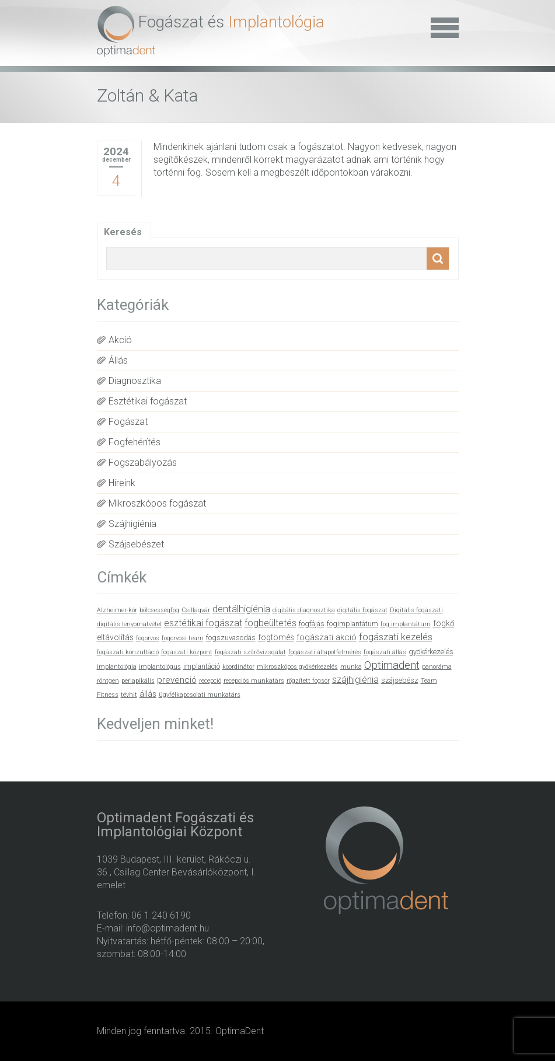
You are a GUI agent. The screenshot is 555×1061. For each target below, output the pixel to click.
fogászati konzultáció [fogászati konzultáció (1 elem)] (128, 652)
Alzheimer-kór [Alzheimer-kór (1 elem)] (117, 610)
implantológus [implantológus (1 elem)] (160, 667)
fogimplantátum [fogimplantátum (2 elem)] (352, 623)
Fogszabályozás (143, 462)
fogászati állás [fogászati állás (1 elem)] (385, 652)
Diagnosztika (135, 380)
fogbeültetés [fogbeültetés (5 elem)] (270, 623)
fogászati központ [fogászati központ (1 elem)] (186, 652)
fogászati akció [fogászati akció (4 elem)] (326, 637)
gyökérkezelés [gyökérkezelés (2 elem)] (431, 651)
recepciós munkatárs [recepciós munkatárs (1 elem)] (254, 681)
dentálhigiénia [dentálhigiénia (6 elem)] (241, 609)
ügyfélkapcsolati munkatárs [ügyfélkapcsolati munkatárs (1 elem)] (199, 695)
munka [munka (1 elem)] (351, 667)
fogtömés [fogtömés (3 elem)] (276, 637)
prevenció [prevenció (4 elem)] (177, 680)
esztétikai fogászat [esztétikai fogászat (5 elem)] (203, 623)
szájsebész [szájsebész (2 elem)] (399, 680)
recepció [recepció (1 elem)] (210, 681)
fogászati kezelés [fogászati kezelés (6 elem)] (395, 637)
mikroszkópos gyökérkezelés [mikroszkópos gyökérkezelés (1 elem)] (297, 667)
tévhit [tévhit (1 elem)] (129, 695)
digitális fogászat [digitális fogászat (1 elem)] (362, 610)
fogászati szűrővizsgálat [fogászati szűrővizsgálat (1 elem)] (250, 652)
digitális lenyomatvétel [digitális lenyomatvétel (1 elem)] (129, 624)
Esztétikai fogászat (148, 401)
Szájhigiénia (132, 523)
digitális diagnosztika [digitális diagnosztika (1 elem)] (304, 610)
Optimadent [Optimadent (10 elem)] (392, 665)
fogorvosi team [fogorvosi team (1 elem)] (183, 638)
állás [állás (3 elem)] (147, 694)
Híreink (122, 482)
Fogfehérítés (134, 442)
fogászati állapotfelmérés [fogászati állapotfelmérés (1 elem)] (324, 652)
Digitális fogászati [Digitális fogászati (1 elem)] (416, 610)
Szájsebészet (136, 544)
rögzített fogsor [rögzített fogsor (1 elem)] (308, 681)
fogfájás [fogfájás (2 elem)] (311, 623)
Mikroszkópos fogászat (157, 503)
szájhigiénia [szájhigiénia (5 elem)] (355, 679)
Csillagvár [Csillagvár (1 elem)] (195, 610)
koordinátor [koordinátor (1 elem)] (238, 667)
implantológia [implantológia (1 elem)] (117, 667)
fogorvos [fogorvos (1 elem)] (147, 638)
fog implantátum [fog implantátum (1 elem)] (406, 624)
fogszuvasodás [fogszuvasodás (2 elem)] (231, 637)
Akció (120, 339)
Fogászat (128, 421)
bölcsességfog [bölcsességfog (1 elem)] (159, 610)
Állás (118, 360)
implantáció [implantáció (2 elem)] (201, 666)
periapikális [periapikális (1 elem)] (138, 681)
